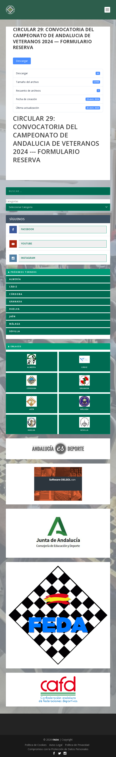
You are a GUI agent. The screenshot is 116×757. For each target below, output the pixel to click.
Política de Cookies (36, 745)
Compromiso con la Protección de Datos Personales (58, 749)
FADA (56, 739)
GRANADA (15, 301)
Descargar (22, 61)
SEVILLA (14, 331)
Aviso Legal (55, 745)
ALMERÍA (15, 279)
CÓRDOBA (15, 294)
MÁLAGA (14, 323)
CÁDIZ (13, 286)
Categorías (12, 201)
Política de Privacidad (77, 745)
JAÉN (12, 316)
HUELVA (14, 308)
